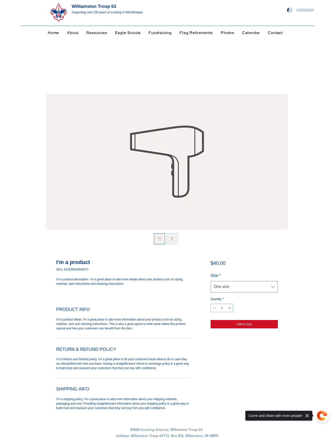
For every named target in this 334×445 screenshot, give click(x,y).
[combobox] (244, 286)
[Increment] (230, 308)
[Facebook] (287, 10)
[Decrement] (214, 308)
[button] (98, 32)
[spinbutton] (222, 308)
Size (216, 275)
